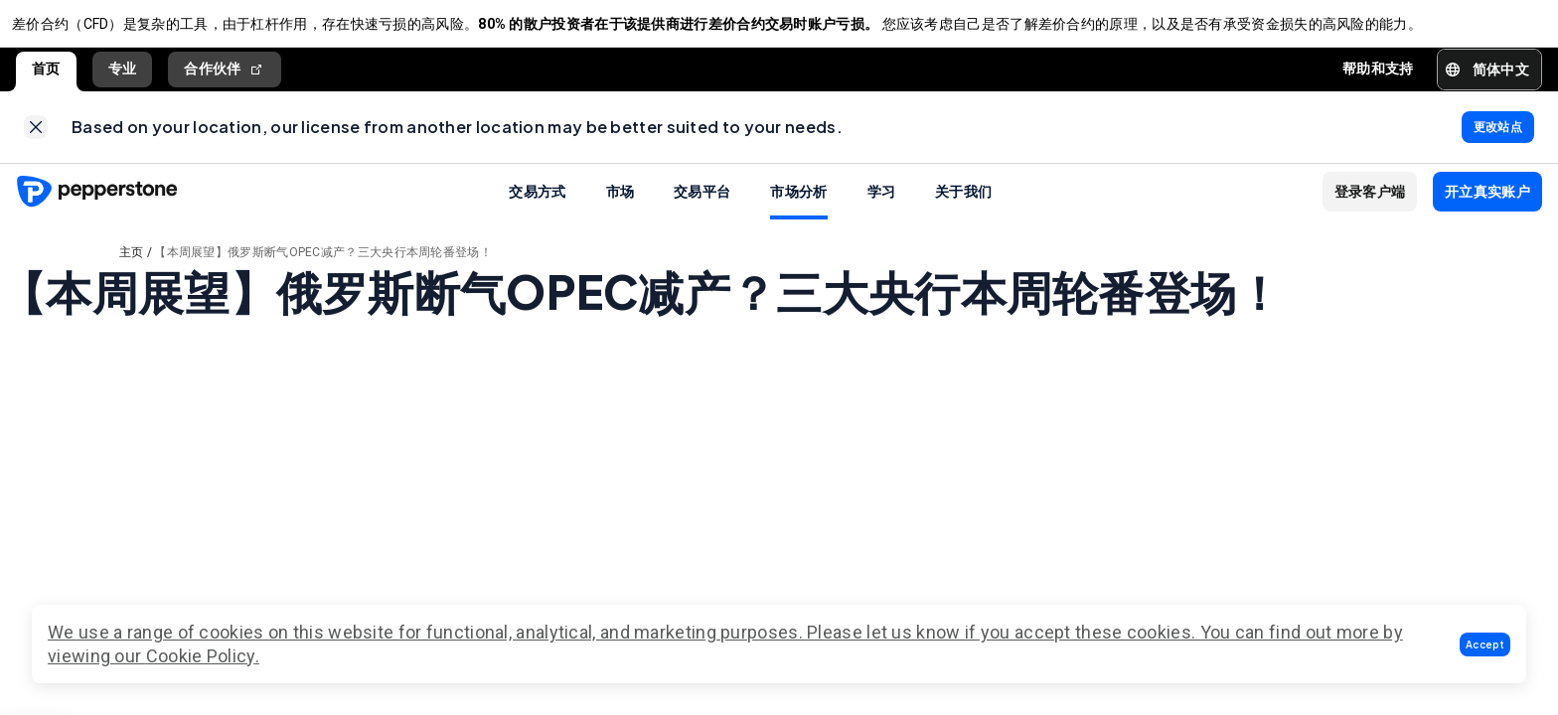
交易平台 (702, 206)
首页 (46, 76)
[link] (36, 139)
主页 (131, 268)
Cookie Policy (200, 655)
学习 (881, 206)
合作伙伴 (224, 77)
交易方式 (537, 206)
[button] (1485, 644)
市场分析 (798, 206)
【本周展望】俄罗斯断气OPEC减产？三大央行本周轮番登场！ (323, 268)
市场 (620, 206)
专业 (122, 76)
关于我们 (963, 206)
